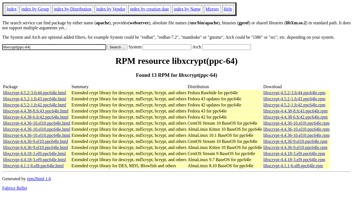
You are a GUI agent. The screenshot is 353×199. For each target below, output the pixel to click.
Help (228, 9)
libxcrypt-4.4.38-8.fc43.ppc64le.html (35, 111)
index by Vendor (110, 9)
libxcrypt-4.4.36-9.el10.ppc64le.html (35, 141)
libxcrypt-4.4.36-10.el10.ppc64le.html (36, 123)
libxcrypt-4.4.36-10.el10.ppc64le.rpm (296, 123)
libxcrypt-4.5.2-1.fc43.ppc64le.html (34, 98)
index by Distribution (73, 9)
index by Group (35, 9)
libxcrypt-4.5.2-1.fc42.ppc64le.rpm (294, 105)
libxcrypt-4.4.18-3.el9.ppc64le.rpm (294, 153)
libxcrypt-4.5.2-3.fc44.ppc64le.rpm (294, 92)
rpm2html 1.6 (39, 178)
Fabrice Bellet (14, 188)
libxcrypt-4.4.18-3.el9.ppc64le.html (34, 153)
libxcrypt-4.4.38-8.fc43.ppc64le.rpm (295, 111)
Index (12, 9)
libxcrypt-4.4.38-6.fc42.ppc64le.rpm (295, 117)
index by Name (187, 9)
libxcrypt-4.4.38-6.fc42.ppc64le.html (35, 117)
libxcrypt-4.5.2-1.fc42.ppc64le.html (34, 105)
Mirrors (212, 9)
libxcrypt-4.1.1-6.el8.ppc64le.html (33, 165)
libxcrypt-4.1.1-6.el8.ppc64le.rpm (293, 165)
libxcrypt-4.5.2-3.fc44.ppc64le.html (34, 92)
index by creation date (149, 9)
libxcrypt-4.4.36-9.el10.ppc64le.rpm (295, 141)
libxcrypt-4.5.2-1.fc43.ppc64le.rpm (294, 98)
